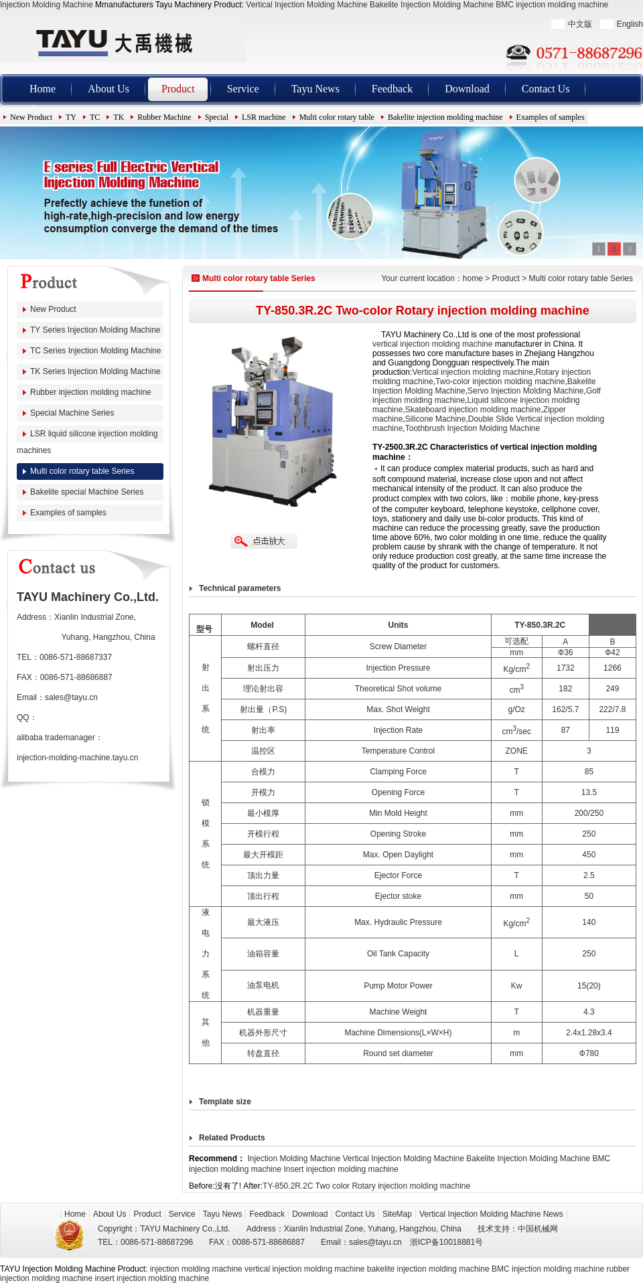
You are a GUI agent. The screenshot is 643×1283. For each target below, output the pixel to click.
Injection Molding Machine (46, 4)
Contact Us (546, 88)
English (630, 24)
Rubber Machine (164, 117)
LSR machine (264, 117)
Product (178, 88)
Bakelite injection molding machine (445, 117)
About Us (108, 88)
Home (42, 88)
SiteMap (397, 1214)
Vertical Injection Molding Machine (306, 4)
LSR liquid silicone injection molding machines (87, 442)
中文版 (580, 24)
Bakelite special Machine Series (86, 492)
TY (71, 117)
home (473, 278)
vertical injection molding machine (432, 344)
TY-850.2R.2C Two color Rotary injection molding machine (366, 1186)
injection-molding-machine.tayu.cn (77, 757)
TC (95, 117)
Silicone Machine (435, 419)
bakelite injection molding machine (428, 1269)
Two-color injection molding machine (500, 381)
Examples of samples (550, 117)
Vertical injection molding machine (472, 372)
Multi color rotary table (336, 117)
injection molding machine (196, 1269)
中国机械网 (538, 1228)
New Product (31, 117)
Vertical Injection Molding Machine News (491, 1214)
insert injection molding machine (151, 1278)
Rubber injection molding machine (90, 392)
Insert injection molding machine (340, 1169)
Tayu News (315, 88)
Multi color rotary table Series (82, 471)
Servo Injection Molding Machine (525, 391)
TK (118, 117)
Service (243, 88)
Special (216, 117)
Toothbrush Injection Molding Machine (472, 428)
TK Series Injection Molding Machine (95, 371)
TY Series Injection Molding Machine (95, 330)
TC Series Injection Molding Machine (95, 350)
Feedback (392, 88)
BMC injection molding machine (552, 4)
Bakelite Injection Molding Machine (432, 4)
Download (467, 88)
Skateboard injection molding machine (473, 409)
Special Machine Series (72, 413)
